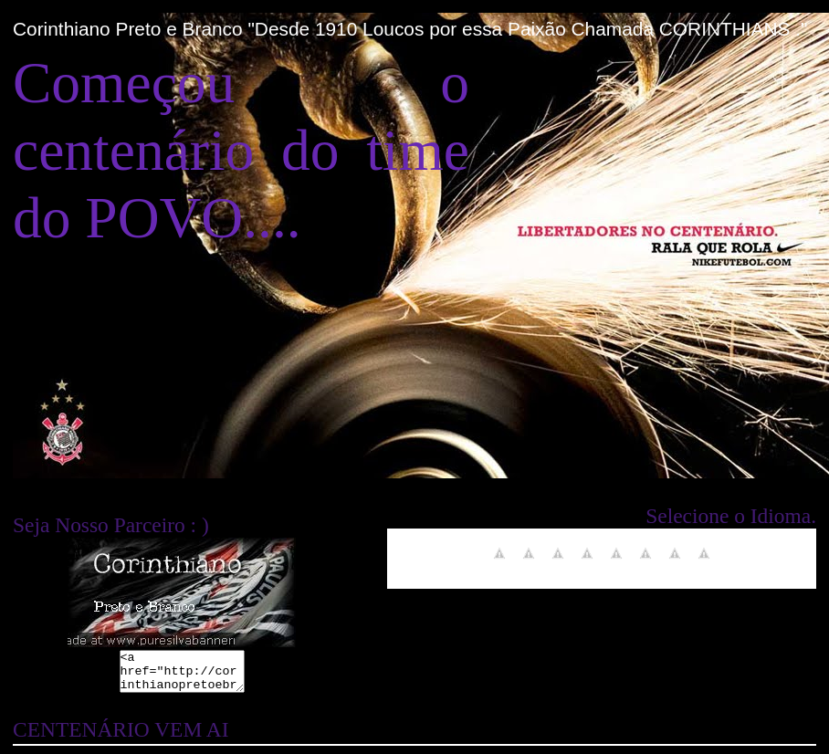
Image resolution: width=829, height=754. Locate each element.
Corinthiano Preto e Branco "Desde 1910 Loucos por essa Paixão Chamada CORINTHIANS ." (410, 28)
